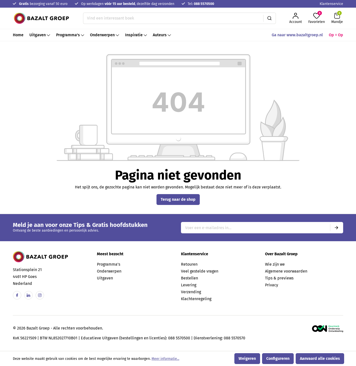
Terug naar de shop (178, 199)
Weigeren (247, 358)
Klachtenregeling (196, 298)
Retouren (189, 264)
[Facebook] (17, 295)
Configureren (277, 358)
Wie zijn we (275, 264)
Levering (188, 285)
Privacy (271, 285)
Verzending (191, 292)
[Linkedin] (28, 295)
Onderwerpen (109, 271)
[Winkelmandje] (337, 18)
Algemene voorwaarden (286, 271)
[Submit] (336, 227)
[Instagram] (40, 295)
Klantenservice (331, 4)
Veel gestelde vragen (199, 271)
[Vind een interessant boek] (173, 18)
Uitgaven (105, 278)
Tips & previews (279, 278)
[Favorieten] (316, 18)
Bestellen (189, 278)
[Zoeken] (269, 18)
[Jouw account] (295, 18)
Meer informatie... (165, 359)
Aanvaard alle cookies (320, 358)
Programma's (108, 264)
